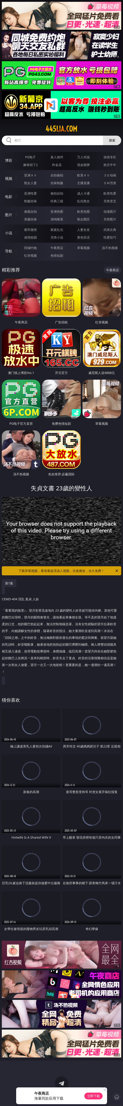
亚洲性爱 (30, 193)
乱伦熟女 (83, 201)
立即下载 (93, 1096)
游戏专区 (109, 157)
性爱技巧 (109, 237)
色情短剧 (56, 255)
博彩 (8, 160)
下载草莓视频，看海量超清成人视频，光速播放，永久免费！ (68, 571)
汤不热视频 (110, 248)
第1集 (9, 583)
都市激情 (30, 229)
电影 (8, 196)
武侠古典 (109, 229)
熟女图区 (83, 219)
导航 (8, 251)
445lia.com (61, 128)
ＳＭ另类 (109, 183)
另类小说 (56, 237)
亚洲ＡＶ (30, 175)
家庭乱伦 (56, 229)
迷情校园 (30, 237)
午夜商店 (56, 248)
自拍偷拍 (56, 175)
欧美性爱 (109, 193)
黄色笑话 (83, 237)
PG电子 (30, 157)
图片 (8, 214)
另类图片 (109, 219)
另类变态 (109, 201)
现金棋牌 (83, 165)
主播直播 (83, 183)
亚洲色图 (56, 211)
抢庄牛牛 (109, 165)
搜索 (112, 140)
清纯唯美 (56, 219)
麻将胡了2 (30, 165)
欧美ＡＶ (83, 175)
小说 (8, 232)
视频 (8, 178)
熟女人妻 (30, 183)
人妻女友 (83, 229)
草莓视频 (83, 248)
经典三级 (56, 201)
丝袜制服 (56, 183)
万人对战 (83, 157)
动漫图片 (109, 211)
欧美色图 (83, 211)
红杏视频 (30, 255)
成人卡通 (83, 193)
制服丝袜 (30, 201)
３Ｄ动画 (109, 175)
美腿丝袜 (30, 219)
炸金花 (57, 165)
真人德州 (56, 157)
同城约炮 (30, 248)
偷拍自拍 (56, 193)
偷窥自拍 (30, 211)
